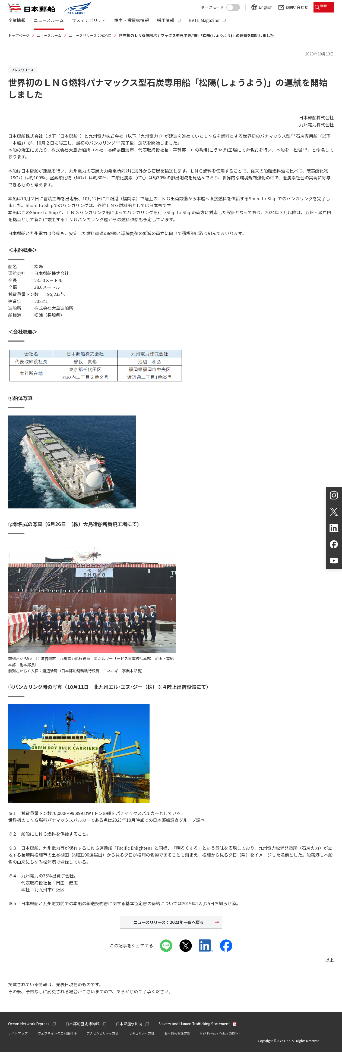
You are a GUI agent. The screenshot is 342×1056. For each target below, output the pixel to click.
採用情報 (165, 20)
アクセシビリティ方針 (103, 1037)
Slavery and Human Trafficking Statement (199, 1027)
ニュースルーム (49, 20)
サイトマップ (18, 1037)
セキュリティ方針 (141, 1037)
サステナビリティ (89, 20)
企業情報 (17, 20)
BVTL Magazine (204, 20)
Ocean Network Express (29, 1027)
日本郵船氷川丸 (131, 1027)
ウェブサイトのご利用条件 (57, 1037)
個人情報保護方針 (177, 1037)
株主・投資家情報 (131, 20)
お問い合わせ (292, 6)
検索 (323, 6)
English (261, 6)
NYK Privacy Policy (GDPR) (220, 1037)
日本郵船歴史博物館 (85, 1027)
